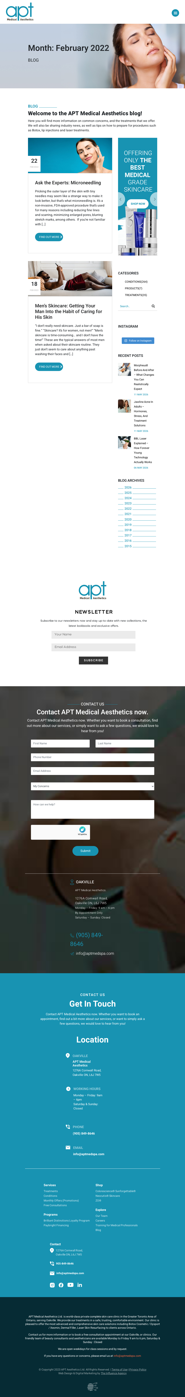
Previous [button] (154, 199)
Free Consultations (55, 1205)
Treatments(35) (136, 295)
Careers (100, 1221)
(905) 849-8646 (84, 1133)
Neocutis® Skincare (108, 1196)
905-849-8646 (65, 1264)
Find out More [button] (50, 237)
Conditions (50, 1196)
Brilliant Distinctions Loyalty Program (67, 1221)
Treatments (51, 1191)
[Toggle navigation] (175, 12)
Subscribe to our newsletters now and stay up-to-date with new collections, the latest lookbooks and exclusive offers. (93, 623)
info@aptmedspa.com (92, 953)
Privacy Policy (137, 1370)
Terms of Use (119, 1370)
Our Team (101, 1216)
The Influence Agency (114, 1373)
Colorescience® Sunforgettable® (116, 1191)
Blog (98, 1230)
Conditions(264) (136, 282)
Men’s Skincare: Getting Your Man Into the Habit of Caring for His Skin (68, 311)
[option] (137, 197)
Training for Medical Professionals (117, 1225)
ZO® (98, 1201)
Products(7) (133, 288)
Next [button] (121, 199)
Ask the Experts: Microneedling (68, 182)
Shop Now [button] (138, 204)
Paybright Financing (56, 1225)
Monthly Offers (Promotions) (61, 1201)
